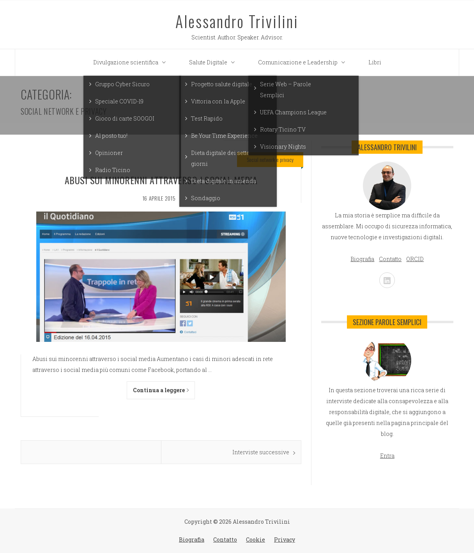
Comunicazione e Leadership (303, 62)
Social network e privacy (270, 159)
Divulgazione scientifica (131, 62)
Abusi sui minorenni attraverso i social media (161, 180)
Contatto (225, 539)
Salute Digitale (214, 62)
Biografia (191, 539)
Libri (374, 62)
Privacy (284, 539)
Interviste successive (260, 452)
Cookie (255, 539)
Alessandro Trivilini (237, 21)
